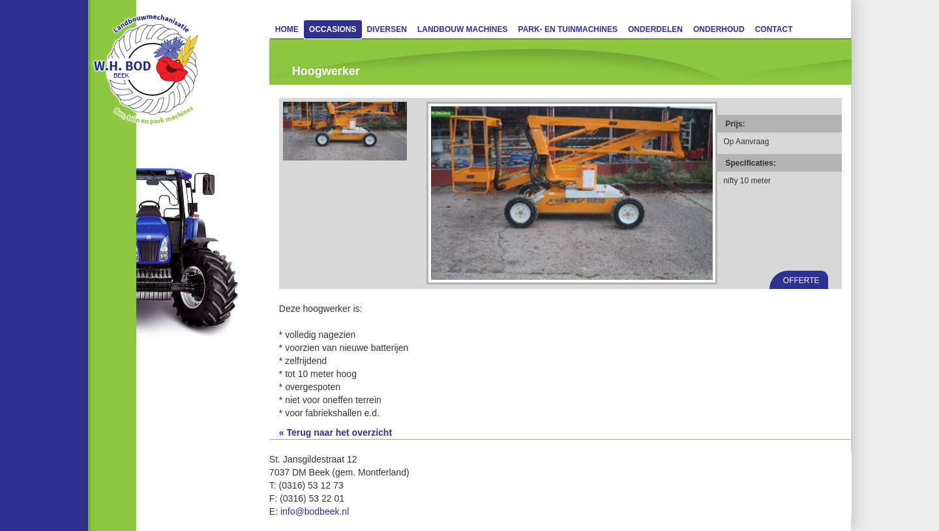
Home (287, 29)
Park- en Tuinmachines (568, 29)
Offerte (801, 280)
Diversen (387, 29)
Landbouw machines (462, 29)
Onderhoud (719, 29)
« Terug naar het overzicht (335, 432)
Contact (774, 29)
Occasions (333, 29)
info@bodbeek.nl (314, 511)
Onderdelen (655, 29)
